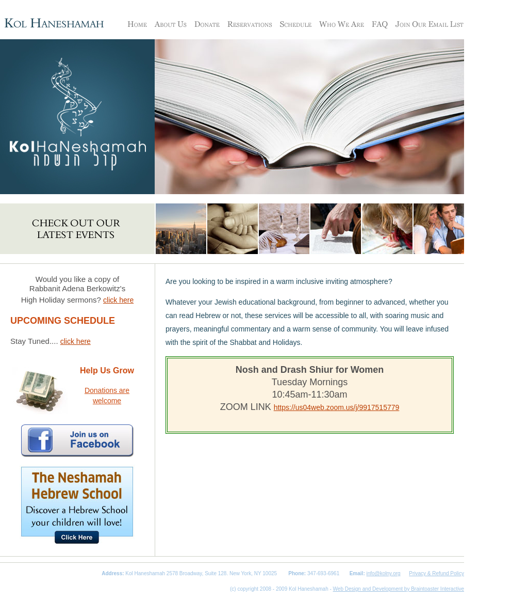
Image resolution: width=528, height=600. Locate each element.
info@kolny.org (384, 573)
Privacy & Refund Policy (436, 573)
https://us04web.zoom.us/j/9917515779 (337, 407)
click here (118, 300)
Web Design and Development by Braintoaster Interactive (398, 589)
